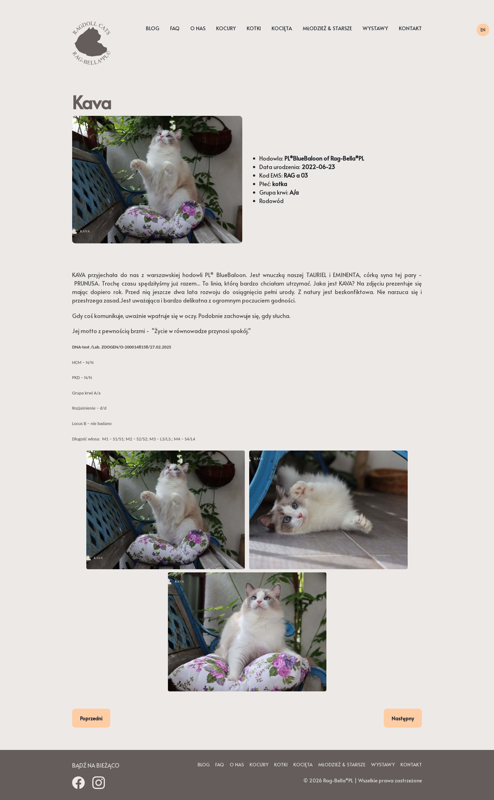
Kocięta (282, 28)
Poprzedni (91, 718)
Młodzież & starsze (327, 28)
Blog (152, 28)
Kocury (226, 28)
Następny (403, 718)
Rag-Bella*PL (338, 780)
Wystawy (375, 28)
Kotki (254, 28)
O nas (197, 28)
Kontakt (410, 28)
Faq (175, 28)
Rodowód (271, 201)
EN (482, 30)
